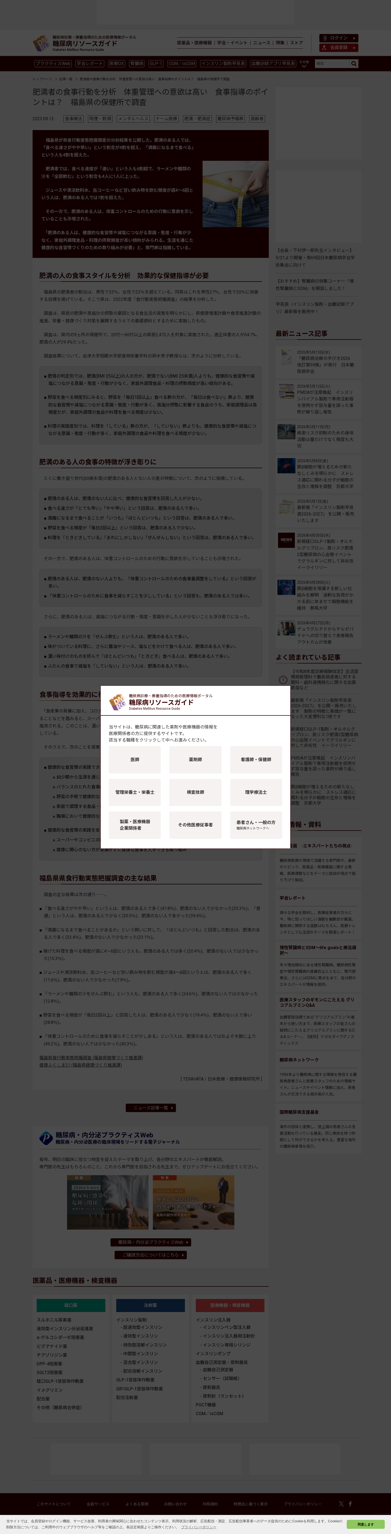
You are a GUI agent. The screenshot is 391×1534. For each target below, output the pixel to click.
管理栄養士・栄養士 (134, 792)
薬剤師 (195, 759)
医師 (135, 759)
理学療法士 (256, 792)
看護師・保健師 (256, 759)
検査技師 (195, 792)
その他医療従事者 (195, 825)
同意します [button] (366, 1524)
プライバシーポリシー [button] (198, 1527)
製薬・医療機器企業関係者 (135, 825)
